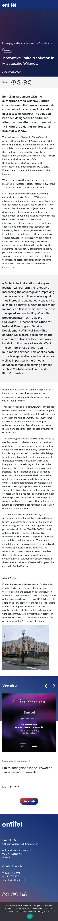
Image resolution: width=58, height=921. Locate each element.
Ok (29, 916)
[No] (54, 911)
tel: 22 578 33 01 (11, 872)
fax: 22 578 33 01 (11, 876)
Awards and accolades (16, 760)
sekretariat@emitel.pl (13, 879)
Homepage (8, 43)
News (20, 43)
